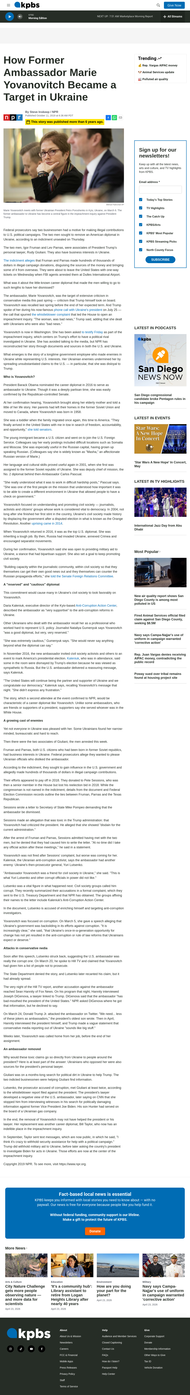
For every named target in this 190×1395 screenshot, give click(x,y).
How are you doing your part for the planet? (114, 1290)
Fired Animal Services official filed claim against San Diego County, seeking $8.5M (159, 619)
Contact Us (108, 1348)
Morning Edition (38, 19)
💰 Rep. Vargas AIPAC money (157, 65)
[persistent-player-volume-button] (20, 17)
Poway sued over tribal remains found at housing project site (157, 675)
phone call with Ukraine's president (78, 310)
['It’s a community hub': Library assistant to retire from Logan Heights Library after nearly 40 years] (72, 1265)
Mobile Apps (66, 1361)
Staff (62, 1380)
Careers (64, 1348)
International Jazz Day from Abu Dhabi (158, 527)
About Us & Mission (70, 1336)
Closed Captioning (112, 1342)
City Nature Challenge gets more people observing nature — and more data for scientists (25, 1295)
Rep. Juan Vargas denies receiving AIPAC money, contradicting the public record (160, 658)
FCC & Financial (69, 1355)
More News (16, 1248)
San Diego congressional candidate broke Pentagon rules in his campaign (159, 398)
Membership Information (157, 1348)
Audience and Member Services (119, 1336)
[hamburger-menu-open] (8, 5)
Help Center (108, 1374)
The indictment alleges (19, 260)
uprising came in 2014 (47, 523)
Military (147, 1282)
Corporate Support (154, 1336)
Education (57, 1282)
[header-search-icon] (158, 5)
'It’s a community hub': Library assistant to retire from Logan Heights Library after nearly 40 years (71, 1295)
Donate (95, 1231)
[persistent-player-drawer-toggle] (173, 17)
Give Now (174, 5)
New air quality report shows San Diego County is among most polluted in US (159, 599)
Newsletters (66, 1342)
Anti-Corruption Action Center (96, 605)
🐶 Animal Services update (156, 72)
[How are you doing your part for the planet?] (118, 1265)
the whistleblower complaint (51, 314)
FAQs (105, 1355)
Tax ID (147, 1361)
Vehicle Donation (153, 1367)
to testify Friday (92, 332)
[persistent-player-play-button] (9, 17)
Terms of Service (69, 1386)
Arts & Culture (13, 1282)
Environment (104, 1282)
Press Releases (68, 1367)
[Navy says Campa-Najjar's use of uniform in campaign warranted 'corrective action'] (164, 1265)
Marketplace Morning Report (136, 17)
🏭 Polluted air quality (153, 79)
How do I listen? (110, 1361)
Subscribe (160, 259)
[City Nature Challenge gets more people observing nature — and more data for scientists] (26, 1265)
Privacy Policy (67, 1374)
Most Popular (147, 551)
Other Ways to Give (154, 1355)
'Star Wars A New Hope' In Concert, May (160, 464)
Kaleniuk (73, 658)
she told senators (39, 429)
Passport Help (109, 1367)
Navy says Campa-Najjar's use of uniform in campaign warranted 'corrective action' (158, 638)
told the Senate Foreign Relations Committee (82, 576)
